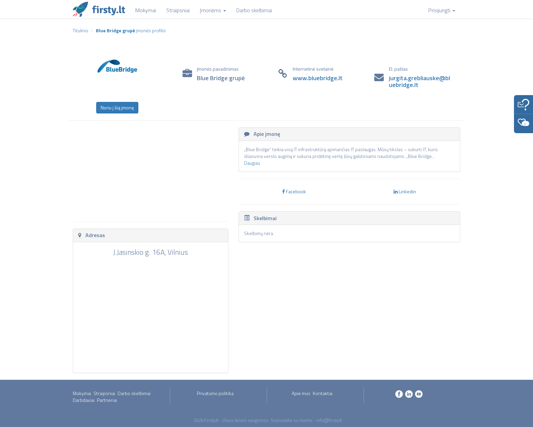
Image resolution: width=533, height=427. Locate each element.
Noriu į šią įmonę (117, 107)
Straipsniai (104, 393)
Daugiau (252, 162)
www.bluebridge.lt (318, 78)
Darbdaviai (83, 400)
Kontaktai (322, 393)
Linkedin (405, 191)
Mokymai (82, 393)
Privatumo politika (215, 393)
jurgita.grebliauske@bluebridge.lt (419, 81)
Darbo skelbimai (134, 393)
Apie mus (301, 393)
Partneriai (107, 400)
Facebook (294, 191)
